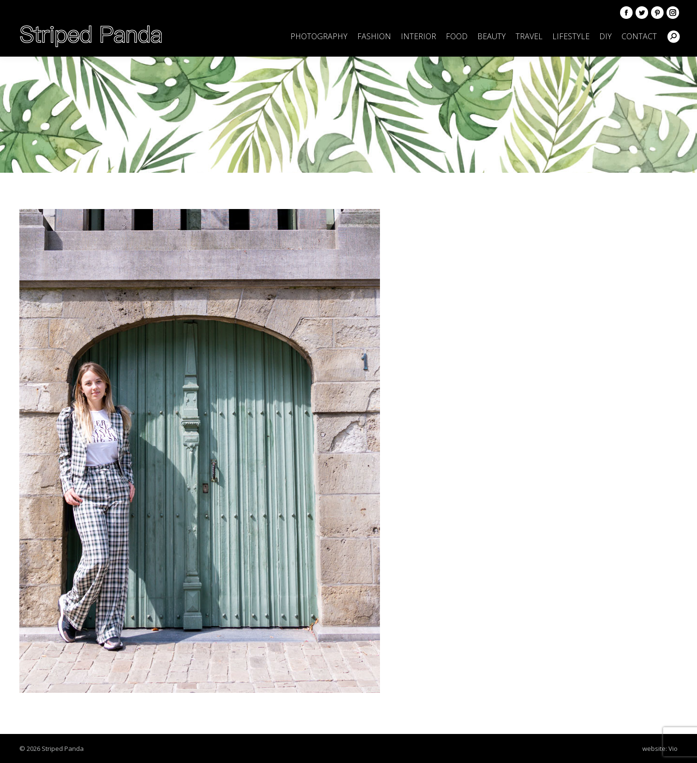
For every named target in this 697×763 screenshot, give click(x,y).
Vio (673, 748)
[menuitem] (319, 36)
